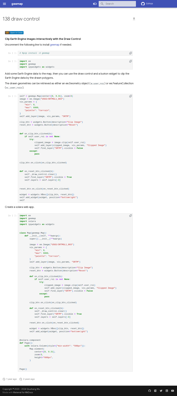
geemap (55, 44)
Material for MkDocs (23, 392)
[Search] (117, 4)
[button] (131, 53)
